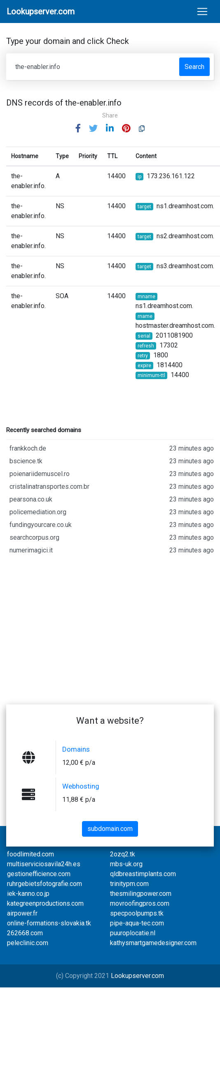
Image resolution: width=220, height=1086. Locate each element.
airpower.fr (22, 913)
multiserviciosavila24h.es (43, 864)
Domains (76, 749)
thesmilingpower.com (140, 893)
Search (194, 67)
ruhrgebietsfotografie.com (44, 884)
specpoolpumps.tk (137, 913)
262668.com (25, 933)
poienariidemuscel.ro (111, 474)
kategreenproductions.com (45, 903)
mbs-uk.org (126, 864)
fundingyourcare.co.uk (111, 525)
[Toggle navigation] (202, 11)
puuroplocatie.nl (132, 933)
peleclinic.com (27, 943)
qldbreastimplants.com (143, 874)
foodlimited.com (30, 854)
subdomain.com (110, 829)
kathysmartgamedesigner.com (153, 943)
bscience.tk (111, 461)
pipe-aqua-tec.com (137, 923)
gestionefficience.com (38, 874)
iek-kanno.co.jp (28, 893)
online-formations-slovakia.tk (49, 923)
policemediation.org (111, 512)
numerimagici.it (111, 550)
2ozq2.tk (122, 854)
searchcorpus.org (111, 538)
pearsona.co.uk (111, 499)
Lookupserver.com (137, 976)
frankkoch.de (111, 448)
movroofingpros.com (139, 903)
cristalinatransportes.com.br (111, 487)
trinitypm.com (129, 884)
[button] (78, 129)
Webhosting (80, 786)
